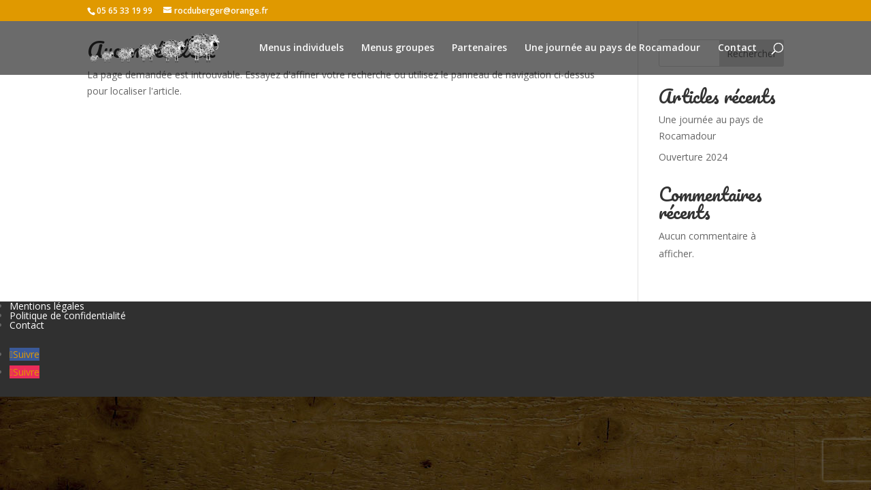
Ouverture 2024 (693, 156)
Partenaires (479, 48)
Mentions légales (47, 305)
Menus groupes (397, 48)
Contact (737, 48)
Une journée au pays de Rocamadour (612, 48)
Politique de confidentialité (68, 315)
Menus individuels (301, 48)
